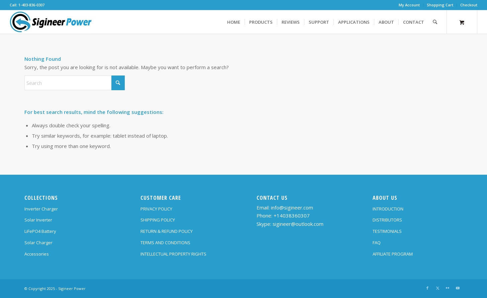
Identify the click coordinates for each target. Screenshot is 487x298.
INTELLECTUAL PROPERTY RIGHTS (173, 254)
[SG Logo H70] (51, 22)
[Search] (435, 22)
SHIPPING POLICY (157, 220)
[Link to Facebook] (427, 288)
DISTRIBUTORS (387, 220)
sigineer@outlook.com (298, 223)
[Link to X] (437, 288)
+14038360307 (292, 215)
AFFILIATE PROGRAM (393, 254)
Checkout (468, 4)
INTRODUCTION (388, 209)
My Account (409, 4)
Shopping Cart (440, 4)
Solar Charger (38, 243)
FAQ (377, 243)
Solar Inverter (38, 220)
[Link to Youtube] (458, 288)
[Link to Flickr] (448, 288)
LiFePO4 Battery (40, 231)
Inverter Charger (41, 209)
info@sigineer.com (292, 207)
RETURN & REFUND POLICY (166, 231)
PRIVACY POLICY (156, 209)
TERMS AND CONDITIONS (165, 243)
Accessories (36, 254)
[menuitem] (409, 5)
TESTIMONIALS (387, 231)
